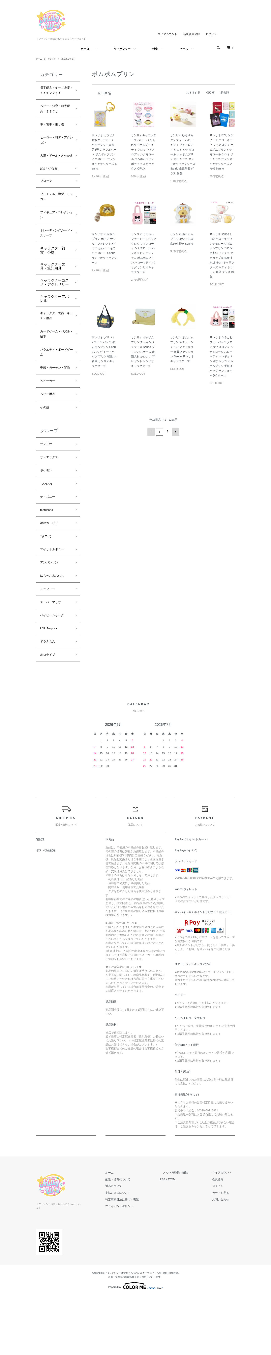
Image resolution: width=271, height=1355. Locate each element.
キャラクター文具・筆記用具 (52, 295)
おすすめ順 (193, 92)
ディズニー (49, 547)
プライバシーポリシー (135, 1270)
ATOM (184, 1243)
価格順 (210, 92)
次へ (174, 431)
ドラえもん (49, 704)
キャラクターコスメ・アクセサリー (54, 311)
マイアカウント (167, 34)
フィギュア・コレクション (54, 240)
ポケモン (47, 518)
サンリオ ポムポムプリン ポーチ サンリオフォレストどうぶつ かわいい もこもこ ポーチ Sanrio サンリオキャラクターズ (104, 248)
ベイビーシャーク (54, 675)
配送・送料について (133, 1243)
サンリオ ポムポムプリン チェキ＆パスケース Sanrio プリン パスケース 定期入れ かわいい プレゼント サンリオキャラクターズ (143, 351)
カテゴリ (86, 48)
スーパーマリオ (52, 661)
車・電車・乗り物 (54, 135)
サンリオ (53, 58)
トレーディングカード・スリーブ (54, 260)
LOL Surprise (50, 690)
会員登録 (220, 1243)
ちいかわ (47, 533)
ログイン (211, 34)
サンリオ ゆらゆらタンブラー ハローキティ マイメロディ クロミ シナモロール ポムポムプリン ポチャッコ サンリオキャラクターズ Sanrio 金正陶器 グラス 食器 (182, 154)
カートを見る (223, 1256)
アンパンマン (51, 618)
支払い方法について (133, 1256)
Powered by (135, 1345)
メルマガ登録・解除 (184, 1236)
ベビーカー (49, 424)
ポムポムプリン (72, 58)
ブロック (47, 202)
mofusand (48, 561)
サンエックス (51, 504)
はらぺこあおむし (54, 633)
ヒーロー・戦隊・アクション (54, 153)
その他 (45, 452)
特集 (155, 48)
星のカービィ (51, 576)
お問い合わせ (223, 1263)
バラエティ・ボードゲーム (54, 386)
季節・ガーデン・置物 (54, 406)
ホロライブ (49, 718)
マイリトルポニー (54, 604)
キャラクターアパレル (54, 327)
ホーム (39, 58)
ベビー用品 (49, 438)
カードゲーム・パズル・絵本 (54, 366)
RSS (175, 1243)
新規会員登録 (191, 34)
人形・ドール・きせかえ (54, 173)
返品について (129, 1249)
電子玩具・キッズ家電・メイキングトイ (54, 94)
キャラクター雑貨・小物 (52, 279)
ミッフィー (49, 647)
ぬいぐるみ (49, 189)
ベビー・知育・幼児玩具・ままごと (54, 118)
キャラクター (122, 48)
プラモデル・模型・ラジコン (52, 220)
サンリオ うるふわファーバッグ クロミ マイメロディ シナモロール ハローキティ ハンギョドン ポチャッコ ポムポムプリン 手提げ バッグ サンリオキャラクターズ (221, 356)
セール (184, 48)
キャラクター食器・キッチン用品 (54, 345)
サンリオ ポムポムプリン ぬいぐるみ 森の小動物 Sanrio (181, 238)
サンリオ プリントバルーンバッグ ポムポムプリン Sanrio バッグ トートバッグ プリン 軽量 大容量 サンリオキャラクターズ (104, 351)
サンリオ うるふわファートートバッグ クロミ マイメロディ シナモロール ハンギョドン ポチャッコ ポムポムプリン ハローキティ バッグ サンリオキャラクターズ (143, 252)
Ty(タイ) (46, 590)
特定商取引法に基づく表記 (138, 1263)
